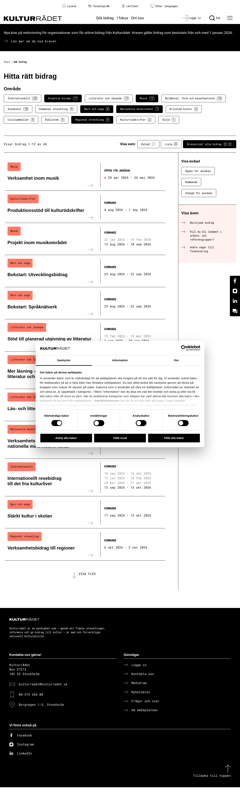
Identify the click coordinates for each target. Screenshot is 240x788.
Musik (147, 98)
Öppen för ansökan (198, 171)
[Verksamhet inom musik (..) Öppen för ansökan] (85, 175)
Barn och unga (96, 109)
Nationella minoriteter (139, 109)
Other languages (164, 6)
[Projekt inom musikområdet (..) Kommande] (85, 239)
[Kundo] (235, 311)
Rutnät (148, 144)
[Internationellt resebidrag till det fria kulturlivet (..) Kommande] (85, 477)
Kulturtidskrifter (135, 120)
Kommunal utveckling (56, 109)
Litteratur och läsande (109, 98)
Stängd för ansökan (198, 193)
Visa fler (87, 574)
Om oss (137, 18)
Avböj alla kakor (66, 438)
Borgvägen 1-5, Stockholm (41, 705)
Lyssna (69, 6)
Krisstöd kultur (184, 109)
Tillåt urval (120, 438)
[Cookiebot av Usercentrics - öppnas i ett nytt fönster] (183, 348)
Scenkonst (18, 109)
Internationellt (22, 98)
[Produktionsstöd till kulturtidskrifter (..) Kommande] (85, 207)
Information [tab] (120, 360)
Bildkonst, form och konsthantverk (193, 98)
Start (7, 61)
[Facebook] (235, 281)
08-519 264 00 (31, 695)
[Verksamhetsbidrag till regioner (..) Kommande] (85, 544)
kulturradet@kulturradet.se (43, 685)
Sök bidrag (105, 18)
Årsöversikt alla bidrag (209, 144)
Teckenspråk (99, 6)
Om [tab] (176, 360)
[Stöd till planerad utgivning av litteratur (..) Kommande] (85, 335)
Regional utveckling (92, 120)
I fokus (122, 18)
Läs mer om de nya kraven (33, 41)
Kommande (191, 182)
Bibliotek (54, 120)
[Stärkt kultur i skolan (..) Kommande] (85, 512)
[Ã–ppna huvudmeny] (230, 18)
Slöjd (168, 120)
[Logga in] (191, 18)
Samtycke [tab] (63, 360)
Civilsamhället (21, 120)
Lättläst (130, 6)
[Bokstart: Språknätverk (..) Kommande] (85, 303)
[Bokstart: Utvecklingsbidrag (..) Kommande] (85, 271)
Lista (171, 144)
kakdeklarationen (107, 400)
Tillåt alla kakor (174, 438)
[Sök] (214, 18)
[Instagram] (235, 291)
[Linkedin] (235, 301)
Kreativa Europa (63, 98)
